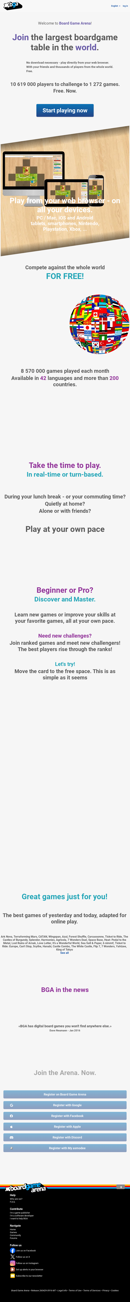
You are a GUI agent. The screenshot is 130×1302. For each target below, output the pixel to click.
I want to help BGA (19, 1218)
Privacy (105, 1290)
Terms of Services (92, 1290)
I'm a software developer (22, 1215)
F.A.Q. (12, 1202)
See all (64, 952)
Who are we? (16, 1199)
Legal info (62, 1290)
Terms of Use (75, 1290)
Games (13, 1232)
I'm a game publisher (20, 1212)
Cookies (115, 1290)
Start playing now (65, 110)
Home (13, 1229)
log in (125, 6)
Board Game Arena (20, 1290)
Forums (13, 1238)
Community (15, 1235)
